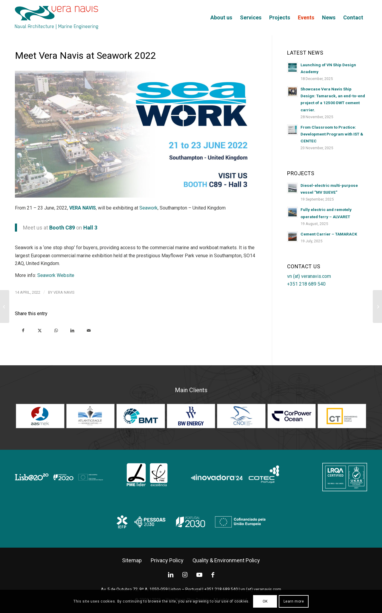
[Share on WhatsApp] (56, 330)
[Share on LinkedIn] (72, 330)
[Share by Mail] (89, 330)
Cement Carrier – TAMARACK (329, 234)
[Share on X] (39, 330)
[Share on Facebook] (23, 330)
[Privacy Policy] (167, 560)
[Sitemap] (132, 560)
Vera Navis (64, 292)
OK (265, 601)
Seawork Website (55, 275)
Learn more (294, 601)
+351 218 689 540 (306, 284)
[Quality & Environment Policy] (226, 560)
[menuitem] (221, 17)
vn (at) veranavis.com (309, 276)
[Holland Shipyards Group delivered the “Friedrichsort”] (377, 306)
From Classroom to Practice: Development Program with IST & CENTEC (332, 134)
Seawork (148, 208)
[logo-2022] (56, 17)
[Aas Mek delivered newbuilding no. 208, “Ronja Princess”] (4, 306)
